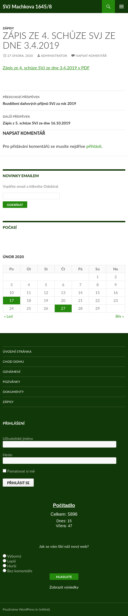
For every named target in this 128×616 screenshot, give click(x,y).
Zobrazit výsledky (63, 587)
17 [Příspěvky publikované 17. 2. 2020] (11, 300)
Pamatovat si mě (19, 471)
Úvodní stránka (17, 351)
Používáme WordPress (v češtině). (26, 609)
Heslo (7, 454)
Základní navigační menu (121, 6)
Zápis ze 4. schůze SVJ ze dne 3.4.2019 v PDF (46, 67)
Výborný (14, 556)
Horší (11, 566)
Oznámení (11, 372)
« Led (8, 316)
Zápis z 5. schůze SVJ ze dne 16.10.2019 (64, 119)
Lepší (11, 561)
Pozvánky (11, 382)
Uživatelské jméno (18, 438)
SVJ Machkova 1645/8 (27, 7)
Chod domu (13, 361)
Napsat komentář (91, 56)
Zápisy (8, 28)
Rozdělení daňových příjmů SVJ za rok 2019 (64, 100)
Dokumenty (13, 392)
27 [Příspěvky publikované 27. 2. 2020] (63, 308)
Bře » (119, 316)
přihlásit (94, 146)
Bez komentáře (19, 570)
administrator (54, 56)
